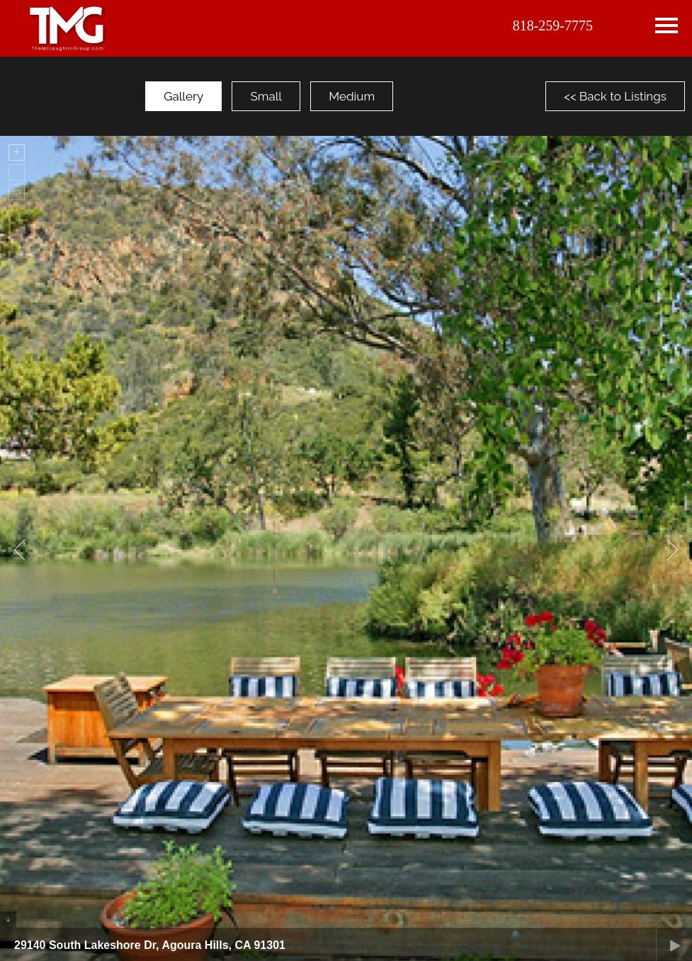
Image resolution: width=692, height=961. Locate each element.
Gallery (183, 96)
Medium (352, 96)
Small (265, 96)
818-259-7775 (553, 25)
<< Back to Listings (615, 96)
